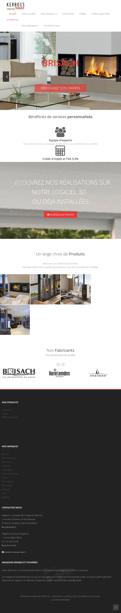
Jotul (4, 493)
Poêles (5, 413)
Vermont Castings (10, 473)
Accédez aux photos (60, 214)
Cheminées (7, 410)
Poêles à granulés (10, 417)
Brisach (5, 454)
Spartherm (7, 461)
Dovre (4, 477)
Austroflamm (8, 481)
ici (26, 552)
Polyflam (6, 497)
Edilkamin (6, 489)
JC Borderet (7, 469)
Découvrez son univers (60, 88)
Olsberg (5, 465)
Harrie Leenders (9, 458)
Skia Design (7, 485)
